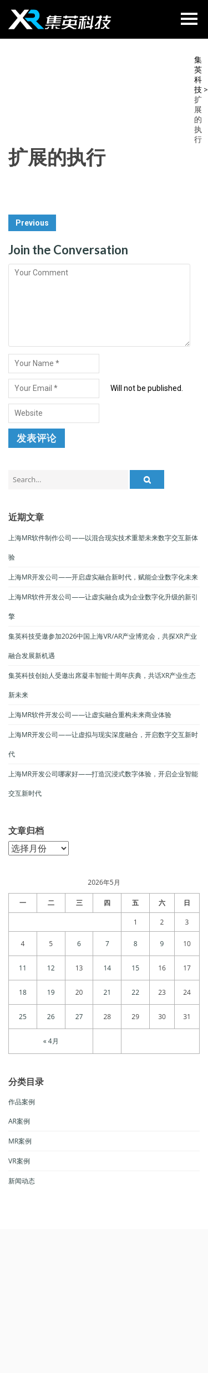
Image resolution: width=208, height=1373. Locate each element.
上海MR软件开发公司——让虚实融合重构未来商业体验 (89, 714)
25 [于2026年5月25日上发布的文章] (23, 1016)
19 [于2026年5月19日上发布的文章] (51, 992)
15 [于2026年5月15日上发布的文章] (135, 968)
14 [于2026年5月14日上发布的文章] (107, 968)
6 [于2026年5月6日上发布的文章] (79, 943)
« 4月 (51, 1041)
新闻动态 (21, 1181)
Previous (32, 222)
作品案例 (21, 1101)
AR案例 (19, 1121)
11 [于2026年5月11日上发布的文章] (23, 968)
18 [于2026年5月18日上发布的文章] (23, 992)
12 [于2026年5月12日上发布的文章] (51, 968)
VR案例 (19, 1161)
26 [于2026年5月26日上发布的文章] (51, 1016)
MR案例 (20, 1141)
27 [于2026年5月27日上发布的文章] (79, 1016)
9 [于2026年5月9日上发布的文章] (162, 943)
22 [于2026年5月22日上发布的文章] (135, 992)
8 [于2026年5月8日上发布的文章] (136, 943)
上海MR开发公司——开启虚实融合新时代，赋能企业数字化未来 (103, 577)
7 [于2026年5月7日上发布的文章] (107, 943)
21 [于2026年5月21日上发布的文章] (107, 992)
